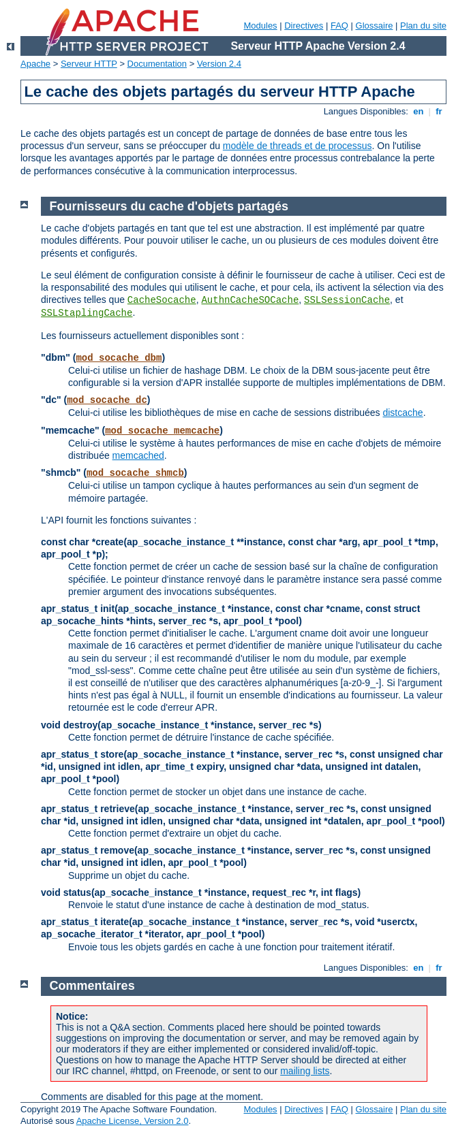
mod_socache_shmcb (135, 473)
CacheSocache (161, 300)
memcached (138, 455)
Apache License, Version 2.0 (132, 1121)
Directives (303, 25)
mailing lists (304, 1070)
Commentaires (92, 986)
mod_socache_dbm (119, 358)
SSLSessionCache (347, 300)
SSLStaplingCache (86, 313)
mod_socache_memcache (162, 430)
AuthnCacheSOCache (250, 300)
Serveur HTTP (89, 64)
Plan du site (423, 25)
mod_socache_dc (107, 400)
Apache (35, 64)
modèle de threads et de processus (297, 145)
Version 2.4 (219, 64)
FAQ (339, 25)
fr (439, 111)
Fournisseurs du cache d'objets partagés (169, 206)
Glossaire (374, 25)
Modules (260, 25)
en (418, 111)
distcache (402, 412)
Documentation (157, 64)
